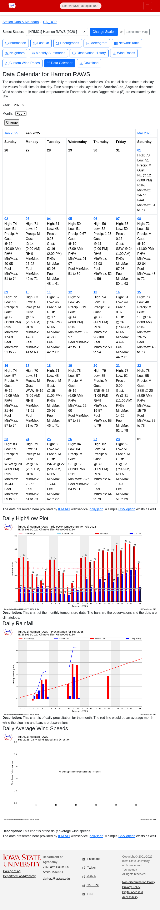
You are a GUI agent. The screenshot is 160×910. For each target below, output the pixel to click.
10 (27, 292)
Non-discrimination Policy (138, 882)
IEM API (64, 509)
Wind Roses (124, 53)
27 (95, 439)
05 (70, 219)
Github (89, 876)
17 (27, 365)
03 (27, 219)
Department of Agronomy (19, 876)
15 (139, 292)
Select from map (137, 31)
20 (95, 365)
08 (139, 219)
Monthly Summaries (48, 53)
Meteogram (96, 43)
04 (49, 219)
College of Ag (11, 871)
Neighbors (15, 53)
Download (89, 63)
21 (118, 365)
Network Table (127, 43)
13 (95, 292)
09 (6, 292)
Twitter (89, 868)
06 (95, 219)
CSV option (126, 509)
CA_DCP (50, 22)
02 (6, 219)
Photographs (67, 43)
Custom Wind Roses (22, 63)
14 (118, 292)
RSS (87, 894)
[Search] (80, 5)
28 (118, 439)
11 (49, 292)
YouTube (90, 885)
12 (70, 292)
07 (118, 219)
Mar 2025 (144, 133)
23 (6, 439)
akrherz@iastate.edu (56, 878)
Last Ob (41, 43)
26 (70, 439)
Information (15, 43)
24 (27, 439)
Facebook (91, 859)
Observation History (89, 53)
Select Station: (13, 31)
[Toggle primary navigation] (148, 6)
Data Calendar (59, 63)
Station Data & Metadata (20, 22)
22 (139, 365)
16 (6, 365)
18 (49, 365)
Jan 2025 (11, 133)
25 (49, 439)
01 (139, 150)
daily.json (96, 509)
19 (70, 365)
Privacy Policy (131, 887)
